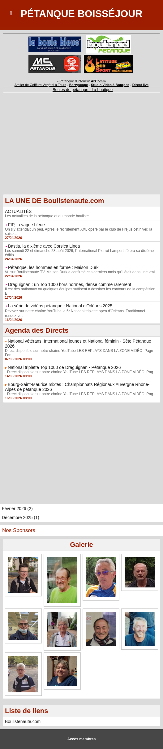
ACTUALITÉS (18, 211)
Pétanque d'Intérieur (82, 81)
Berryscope (78, 85)
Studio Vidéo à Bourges (110, 85)
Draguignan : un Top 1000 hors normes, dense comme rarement (69, 284)
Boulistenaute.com (23, 721)
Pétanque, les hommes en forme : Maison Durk (53, 267)
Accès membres (81, 739)
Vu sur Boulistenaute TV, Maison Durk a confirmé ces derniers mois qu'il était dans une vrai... (81, 272)
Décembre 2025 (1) (20, 517)
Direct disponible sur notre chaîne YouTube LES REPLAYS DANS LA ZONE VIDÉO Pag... (80, 372)
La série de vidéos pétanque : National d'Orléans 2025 (60, 305)
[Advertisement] (81, 150)
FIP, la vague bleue (26, 224)
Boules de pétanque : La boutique (83, 89)
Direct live (140, 85)
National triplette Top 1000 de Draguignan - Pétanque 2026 (64, 367)
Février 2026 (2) (17, 508)
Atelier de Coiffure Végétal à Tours (40, 85)
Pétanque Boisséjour (81, 13)
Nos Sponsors (18, 530)
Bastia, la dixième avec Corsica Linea (44, 246)
